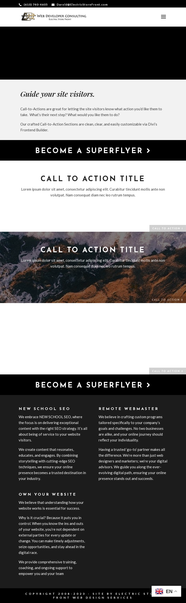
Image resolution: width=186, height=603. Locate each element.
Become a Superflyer (93, 151)
